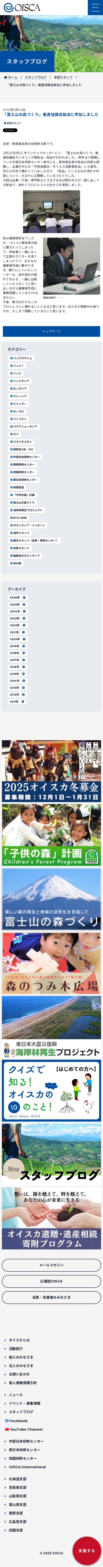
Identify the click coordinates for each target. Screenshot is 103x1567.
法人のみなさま (21, 1366)
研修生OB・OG (21, 449)
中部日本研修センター (25, 457)
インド (15, 373)
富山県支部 (17, 1505)
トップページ (51, 331)
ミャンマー (18, 404)
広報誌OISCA (51, 1281)
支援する (86, 1551)
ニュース (16, 1395)
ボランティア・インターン (27, 525)
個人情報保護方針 (23, 1383)
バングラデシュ (21, 358)
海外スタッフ (19, 533)
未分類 (15, 563)
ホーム (10, 77)
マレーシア (18, 396)
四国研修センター (22, 472)
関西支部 (16, 1513)
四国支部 (16, 1530)
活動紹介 (16, 1349)
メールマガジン (51, 1265)
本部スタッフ (63, 77)
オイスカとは (19, 1340)
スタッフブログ (27, 61)
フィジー (17, 366)
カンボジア (18, 388)
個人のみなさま (21, 1357)
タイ (14, 434)
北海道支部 (17, 1479)
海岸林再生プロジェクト (26, 510)
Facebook (19, 1421)
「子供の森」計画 (22, 495)
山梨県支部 (17, 1496)
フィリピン (18, 419)
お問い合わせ (19, 1374)
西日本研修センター (23, 479)
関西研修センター (22, 464)
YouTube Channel (26, 1429)
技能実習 (17, 487)
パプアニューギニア (23, 426)
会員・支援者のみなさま (51, 1297)
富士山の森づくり (22, 502)
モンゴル (17, 411)
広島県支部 (17, 1522)
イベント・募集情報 (24, 1403)
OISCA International (27, 1467)
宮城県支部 (17, 1488)
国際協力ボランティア (25, 555)
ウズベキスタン (21, 442)
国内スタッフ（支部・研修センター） (34, 540)
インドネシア (19, 381)
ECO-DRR (18, 517)
